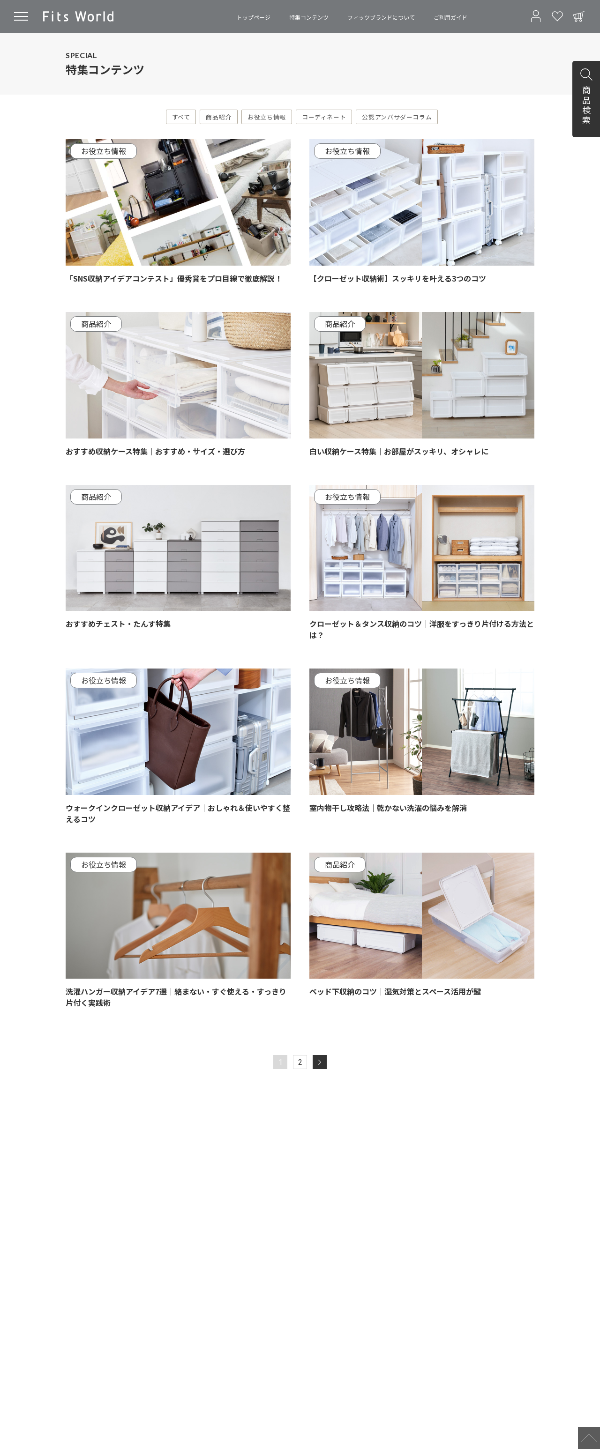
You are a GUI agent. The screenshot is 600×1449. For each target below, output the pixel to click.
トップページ (253, 17)
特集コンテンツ (309, 17)
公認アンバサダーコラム (397, 116)
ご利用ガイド (450, 17)
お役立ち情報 (267, 116)
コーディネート (324, 116)
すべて (181, 116)
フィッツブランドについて (381, 17)
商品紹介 (219, 116)
